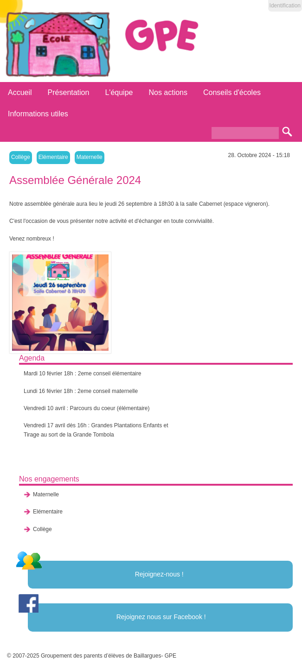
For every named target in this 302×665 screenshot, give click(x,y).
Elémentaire (53, 157)
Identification (285, 5)
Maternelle (90, 157)
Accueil (20, 92)
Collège (20, 157)
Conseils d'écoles (232, 92)
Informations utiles (38, 114)
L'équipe (119, 92)
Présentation (69, 92)
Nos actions (167, 92)
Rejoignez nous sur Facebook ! (161, 617)
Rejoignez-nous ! (159, 574)
